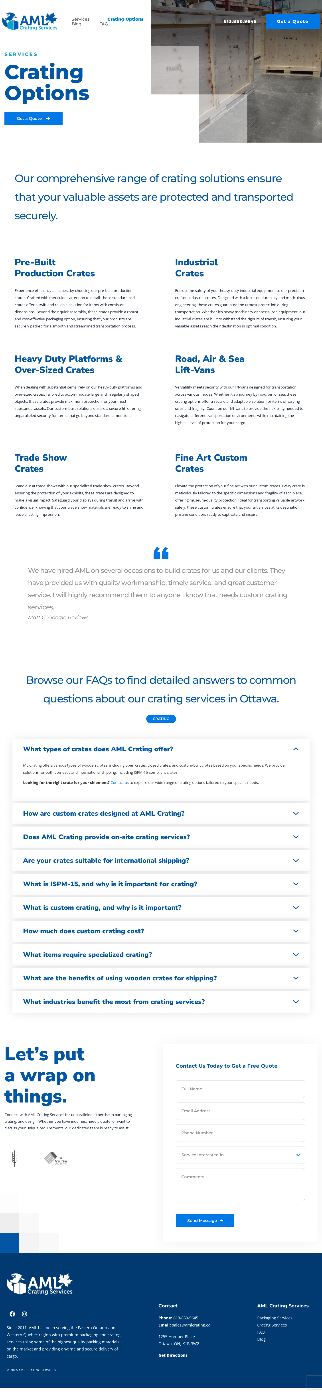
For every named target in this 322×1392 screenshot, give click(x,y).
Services (81, 19)
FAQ (103, 24)
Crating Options (125, 19)
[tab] (161, 723)
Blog (76, 24)
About (168, 19)
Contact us (120, 786)
